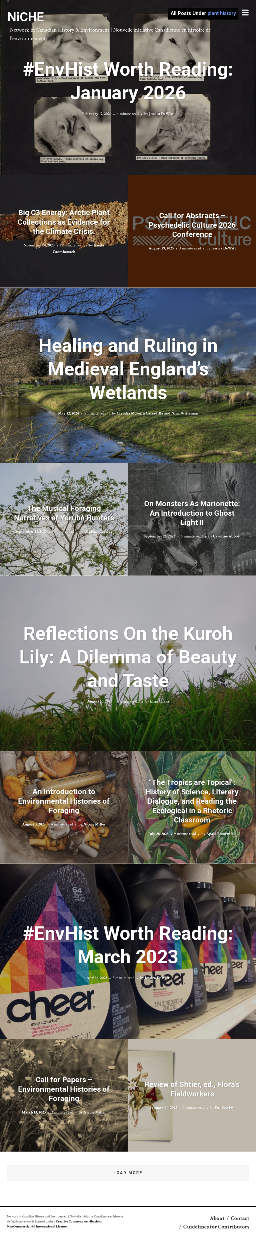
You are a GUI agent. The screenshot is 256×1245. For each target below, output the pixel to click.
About (217, 1218)
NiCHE (26, 17)
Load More (128, 1172)
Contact (240, 1218)
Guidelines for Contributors (216, 1226)
